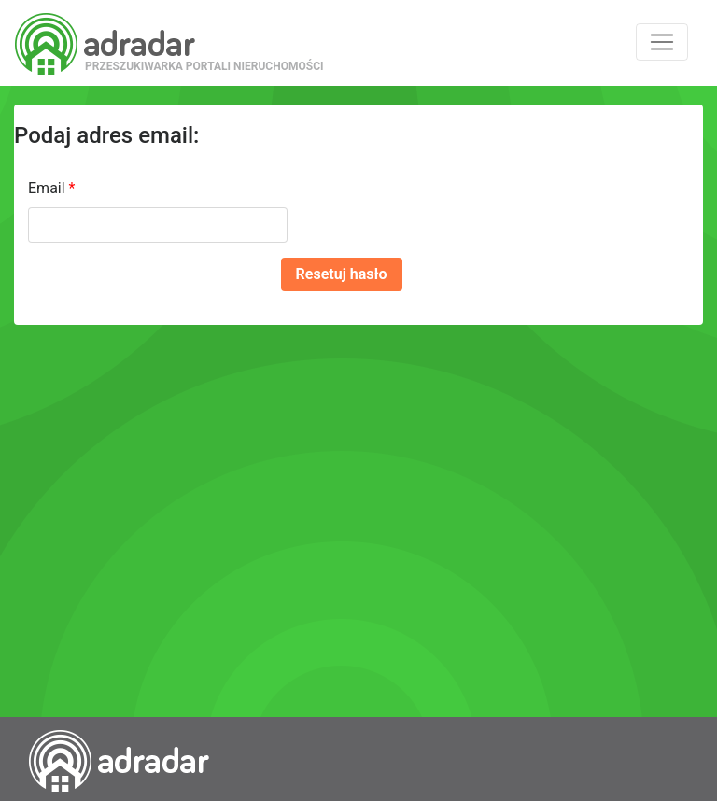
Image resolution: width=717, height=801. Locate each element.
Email (51, 188)
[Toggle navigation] (662, 42)
